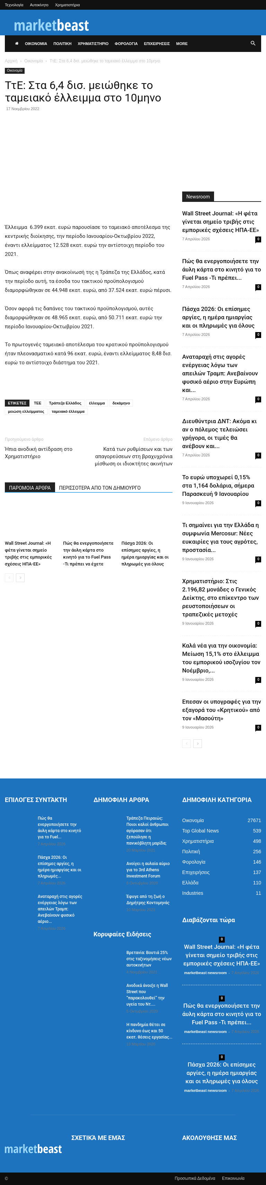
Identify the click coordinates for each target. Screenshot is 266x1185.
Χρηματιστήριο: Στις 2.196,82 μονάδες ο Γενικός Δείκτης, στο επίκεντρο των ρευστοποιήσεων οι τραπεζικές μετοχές (220, 598)
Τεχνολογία (14, 5)
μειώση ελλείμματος (26, 411)
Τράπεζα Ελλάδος (65, 403)
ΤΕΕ (37, 403)
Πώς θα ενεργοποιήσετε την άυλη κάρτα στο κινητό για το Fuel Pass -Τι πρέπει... (221, 269)
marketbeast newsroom (205, 973)
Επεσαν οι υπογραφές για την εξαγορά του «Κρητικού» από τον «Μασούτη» (221, 710)
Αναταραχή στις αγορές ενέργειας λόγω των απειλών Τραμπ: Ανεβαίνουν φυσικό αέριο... (60, 909)
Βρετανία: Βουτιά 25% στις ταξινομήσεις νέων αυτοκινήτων (149, 959)
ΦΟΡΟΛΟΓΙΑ (126, 44)
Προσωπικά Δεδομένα (195, 1178)
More (182, 44)
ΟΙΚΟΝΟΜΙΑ (36, 44)
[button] (253, 43)
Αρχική (11, 61)
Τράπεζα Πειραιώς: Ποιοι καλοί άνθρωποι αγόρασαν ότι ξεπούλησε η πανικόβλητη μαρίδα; (147, 831)
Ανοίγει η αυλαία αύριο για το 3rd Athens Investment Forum (148, 870)
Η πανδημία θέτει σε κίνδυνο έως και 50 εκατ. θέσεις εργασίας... (149, 1031)
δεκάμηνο (121, 403)
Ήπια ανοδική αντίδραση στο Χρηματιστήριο (38, 453)
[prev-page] (9, 577)
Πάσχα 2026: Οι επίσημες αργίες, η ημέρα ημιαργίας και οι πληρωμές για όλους (218, 317)
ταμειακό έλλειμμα (68, 411)
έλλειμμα (97, 403)
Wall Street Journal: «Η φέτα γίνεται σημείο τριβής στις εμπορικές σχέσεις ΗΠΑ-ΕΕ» (220, 221)
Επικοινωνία (233, 1178)
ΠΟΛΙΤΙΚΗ (62, 44)
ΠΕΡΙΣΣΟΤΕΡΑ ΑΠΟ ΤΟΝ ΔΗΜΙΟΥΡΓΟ (100, 488)
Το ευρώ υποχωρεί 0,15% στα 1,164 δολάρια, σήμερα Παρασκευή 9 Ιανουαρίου (218, 485)
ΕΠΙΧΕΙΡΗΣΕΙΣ (157, 44)
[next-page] (20, 577)
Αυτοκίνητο (39, 5)
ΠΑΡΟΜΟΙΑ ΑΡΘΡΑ (30, 488)
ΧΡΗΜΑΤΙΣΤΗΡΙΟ (93, 44)
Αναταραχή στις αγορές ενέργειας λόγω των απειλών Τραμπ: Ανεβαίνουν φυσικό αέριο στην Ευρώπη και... (220, 373)
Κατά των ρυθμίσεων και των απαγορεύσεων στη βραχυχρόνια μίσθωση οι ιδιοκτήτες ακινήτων (133, 456)
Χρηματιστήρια (67, 5)
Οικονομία (33, 61)
